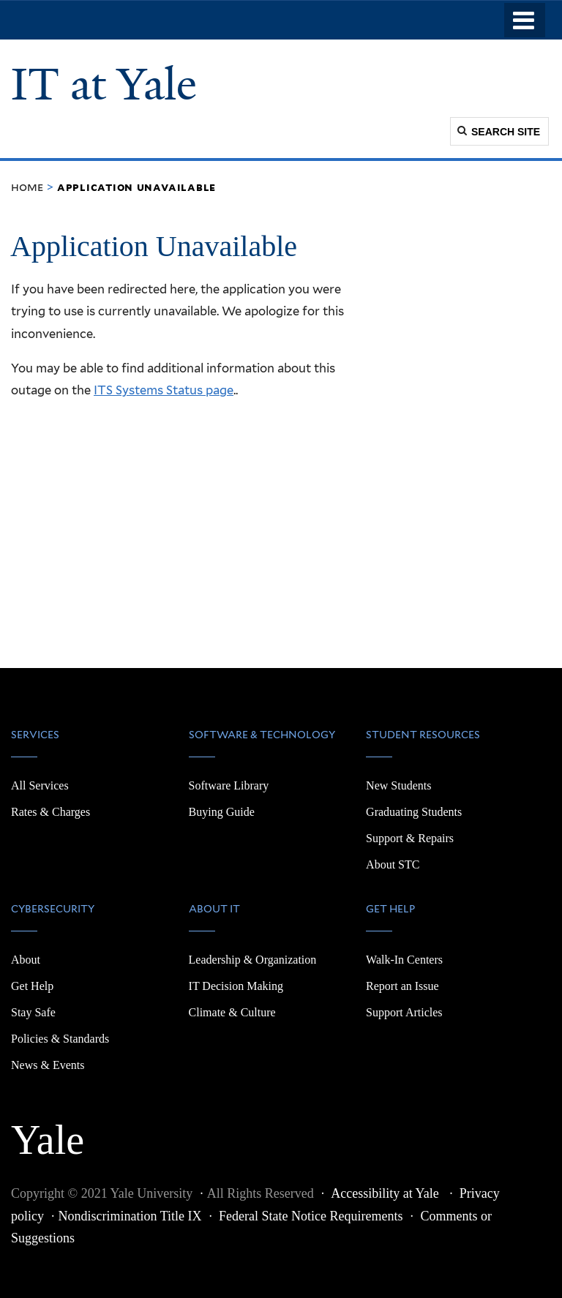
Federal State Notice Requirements (310, 1216)
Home (27, 187)
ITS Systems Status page (163, 390)
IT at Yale (104, 84)
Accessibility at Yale (386, 1193)
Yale (47, 1132)
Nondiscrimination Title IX (130, 1216)
